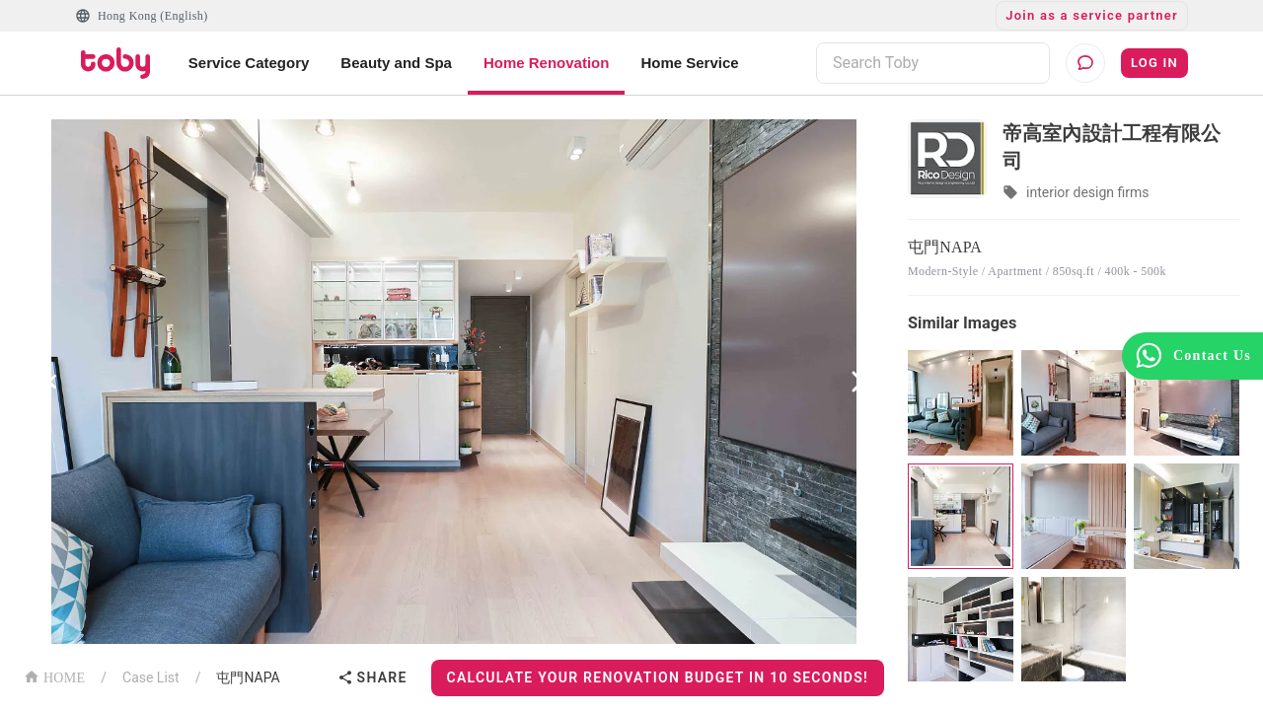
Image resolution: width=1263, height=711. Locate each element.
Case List (151, 677)
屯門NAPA (247, 677)
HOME (54, 676)
